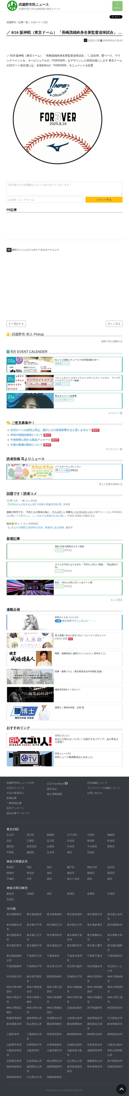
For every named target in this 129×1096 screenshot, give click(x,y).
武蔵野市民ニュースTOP (20, 782)
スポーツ (36, 22)
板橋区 (50, 834)
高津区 (71, 893)
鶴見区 (111, 872)
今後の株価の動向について (30, 444)
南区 (109, 878)
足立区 (10, 834)
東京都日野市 (14, 945)
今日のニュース (15, 787)
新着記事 (12, 798)
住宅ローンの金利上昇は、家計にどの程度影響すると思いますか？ (54, 430)
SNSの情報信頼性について (30, 434)
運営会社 (52, 788)
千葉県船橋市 (14, 966)
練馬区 (30, 852)
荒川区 (30, 834)
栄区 (49, 872)
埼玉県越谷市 (94, 966)
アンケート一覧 (114, 449)
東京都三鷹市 (94, 945)
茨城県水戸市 (74, 976)
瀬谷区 (71, 872)
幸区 (49, 893)
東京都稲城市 (34, 914)
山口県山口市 (74, 1060)
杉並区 (111, 840)
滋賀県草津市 (94, 1050)
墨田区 (10, 846)
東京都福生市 (54, 945)
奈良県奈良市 (94, 1044)
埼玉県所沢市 (14, 976)
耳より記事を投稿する (110, 484)
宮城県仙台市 (54, 1018)
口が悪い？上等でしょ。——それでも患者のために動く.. (37, 515)
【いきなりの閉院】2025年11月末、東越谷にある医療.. (36, 527)
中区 (29, 878)
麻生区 (10, 893)
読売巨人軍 (92, 40)
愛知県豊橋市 (74, 1023)
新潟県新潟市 (14, 1023)
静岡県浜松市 (114, 1034)
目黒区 (91, 852)
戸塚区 (10, 878)
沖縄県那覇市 (54, 1077)
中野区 (10, 852)
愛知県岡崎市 (54, 1023)
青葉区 (10, 867)
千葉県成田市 (114, 955)
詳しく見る (114, 323)
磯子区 (71, 867)
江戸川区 (72, 834)
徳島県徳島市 (14, 1066)
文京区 (50, 852)
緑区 (89, 878)
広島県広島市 (14, 1060)
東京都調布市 (114, 924)
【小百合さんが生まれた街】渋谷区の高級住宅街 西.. (35, 504)
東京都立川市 (74, 924)
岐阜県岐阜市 (114, 1023)
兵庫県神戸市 (34, 1044)
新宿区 (91, 840)
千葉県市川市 (34, 955)
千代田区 (92, 846)
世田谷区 (32, 846)
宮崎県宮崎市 (114, 1066)
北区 (9, 840)
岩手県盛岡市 (94, 1007)
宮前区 (10, 899)
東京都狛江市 (54, 924)
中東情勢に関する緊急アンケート (34, 439)
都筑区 (91, 872)
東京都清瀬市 (74, 914)
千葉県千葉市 (94, 955)
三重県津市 (13, 1034)
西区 (49, 878)
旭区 (29, 867)
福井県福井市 (94, 1018)
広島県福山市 (34, 1060)
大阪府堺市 (33, 1050)
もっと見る (116, 599)
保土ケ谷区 (73, 878)
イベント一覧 (115, 413)
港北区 (30, 872)
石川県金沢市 (114, 1018)
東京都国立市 (94, 914)
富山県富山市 (34, 1023)
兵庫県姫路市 (54, 1044)
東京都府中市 (34, 945)
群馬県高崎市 (54, 976)
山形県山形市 (74, 1018)
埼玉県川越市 (74, 966)
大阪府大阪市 (114, 1044)
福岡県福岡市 (54, 1066)
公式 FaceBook (57, 783)
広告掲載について (97, 782)
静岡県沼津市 (94, 1034)
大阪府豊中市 (54, 1050)
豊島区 (111, 846)
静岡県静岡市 (74, 1034)
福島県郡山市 (34, 1018)
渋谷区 (71, 840)
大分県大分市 (34, 1077)
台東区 (50, 846)
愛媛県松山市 (94, 1060)
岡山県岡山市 (54, 1060)
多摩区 (91, 893)
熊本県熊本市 (94, 1066)
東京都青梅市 (54, 914)
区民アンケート (15, 808)
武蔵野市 (11, 22)
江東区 (30, 840)
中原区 (111, 893)
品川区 (50, 840)
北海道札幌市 (74, 1007)
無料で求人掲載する (111, 341)
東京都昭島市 (14, 914)
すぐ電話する (16, 323)
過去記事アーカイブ (18, 813)
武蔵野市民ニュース (34, 4)
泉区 (49, 867)
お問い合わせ (94, 792)
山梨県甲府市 (14, 1044)
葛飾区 (111, 834)
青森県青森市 (14, 1018)
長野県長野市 (54, 1034)
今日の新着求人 (15, 792)
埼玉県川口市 (54, 966)
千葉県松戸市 (34, 966)
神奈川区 (92, 867)
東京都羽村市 (54, 935)
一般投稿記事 (14, 803)
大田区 (91, 834)
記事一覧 (24, 22)
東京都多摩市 (94, 924)
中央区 (71, 846)
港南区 (10, 872)
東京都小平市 (34, 924)
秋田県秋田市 (114, 1007)
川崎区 (30, 893)
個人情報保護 (54, 793)
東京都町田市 (74, 945)
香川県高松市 (114, 1060)
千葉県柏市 (53, 955)
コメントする (104, 199)
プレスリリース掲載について (103, 787)
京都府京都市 (74, 1044)
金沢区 (111, 867)
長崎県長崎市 (14, 1077)
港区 (69, 852)
